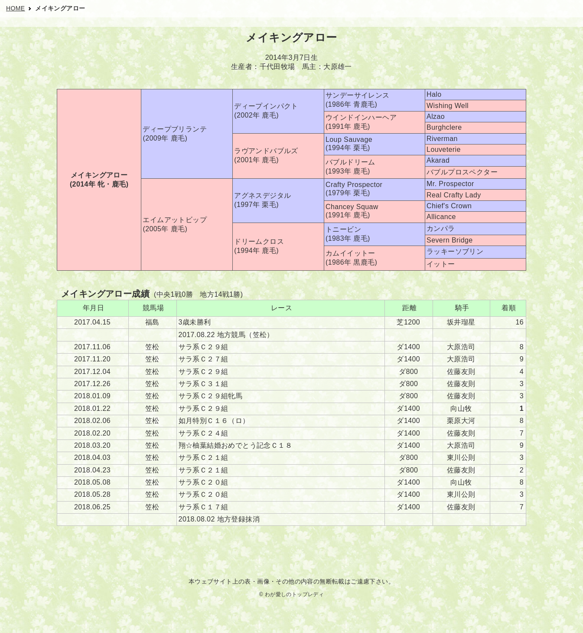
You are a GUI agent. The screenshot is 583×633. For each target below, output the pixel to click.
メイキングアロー (60, 8)
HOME (15, 8)
